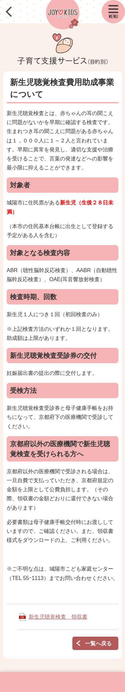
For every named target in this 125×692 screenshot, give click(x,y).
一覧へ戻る (98, 643)
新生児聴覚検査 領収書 (58, 617)
